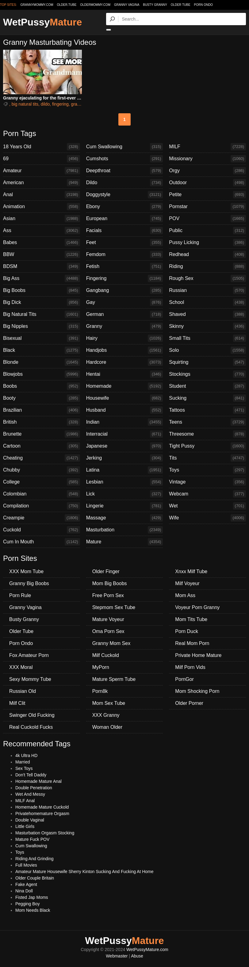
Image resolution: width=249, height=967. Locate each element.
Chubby (41, 470)
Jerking (124, 458)
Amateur (41, 170)
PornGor (184, 679)
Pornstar (207, 206)
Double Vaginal (29, 819)
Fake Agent (26, 884)
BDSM (41, 266)
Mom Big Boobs (109, 583)
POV (207, 218)
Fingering (124, 278)
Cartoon (41, 446)
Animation (41, 206)
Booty (41, 398)
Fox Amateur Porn (29, 655)
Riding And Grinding (34, 858)
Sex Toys (24, 768)
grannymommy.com (37, 4)
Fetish (124, 266)
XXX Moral (21, 667)
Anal (41, 194)
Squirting (207, 362)
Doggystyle (124, 194)
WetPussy (42, 22)
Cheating (41, 458)
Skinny (207, 326)
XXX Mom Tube (26, 571)
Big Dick (41, 302)
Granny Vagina (126, 4)
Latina (124, 470)
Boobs (41, 386)
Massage (124, 518)
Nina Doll (24, 890)
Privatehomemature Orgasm (42, 813)
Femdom (124, 254)
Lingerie (124, 506)
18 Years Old (41, 146)
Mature (124, 542)
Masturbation (124, 530)
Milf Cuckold (105, 655)
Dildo (124, 182)
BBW (41, 254)
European (124, 218)
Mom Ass (185, 595)
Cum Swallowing (124, 146)
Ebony (124, 206)
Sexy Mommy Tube (30, 679)
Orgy (207, 170)
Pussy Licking (207, 242)
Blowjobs (41, 374)
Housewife (124, 398)
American (41, 182)
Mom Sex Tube (108, 703)
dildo (45, 104)
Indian (124, 422)
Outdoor (207, 182)
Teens (207, 422)
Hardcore (124, 362)
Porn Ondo (203, 4)
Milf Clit (17, 703)
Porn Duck (186, 631)
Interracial (124, 434)
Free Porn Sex (108, 595)
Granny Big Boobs (29, 583)
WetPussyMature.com (147, 949)
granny (77, 104)
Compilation (41, 506)
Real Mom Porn (192, 643)
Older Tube (180, 4)
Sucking (207, 398)
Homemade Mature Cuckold (42, 807)
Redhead (207, 254)
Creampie (41, 518)
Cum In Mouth (41, 542)
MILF (207, 146)
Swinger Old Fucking (32, 715)
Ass (41, 230)
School (207, 302)
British (41, 422)
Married (22, 761)
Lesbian (124, 482)
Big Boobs (41, 290)
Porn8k (100, 691)
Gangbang (124, 290)
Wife (207, 518)
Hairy (124, 338)
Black (41, 350)
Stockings (207, 374)
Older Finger (106, 571)
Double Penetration (33, 787)
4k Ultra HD (26, 755)
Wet (207, 506)
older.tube (66, 4)
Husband (124, 410)
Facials (124, 230)
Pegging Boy (27, 903)
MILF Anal (25, 800)
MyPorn (100, 667)
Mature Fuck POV (32, 839)
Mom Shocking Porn (197, 691)
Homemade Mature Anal (38, 781)
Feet (124, 242)
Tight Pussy (207, 446)
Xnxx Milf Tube (191, 571)
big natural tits (25, 104)
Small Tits (207, 338)
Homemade (124, 386)
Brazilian (41, 410)
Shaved (207, 314)
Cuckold (41, 530)
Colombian (41, 494)
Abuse (137, 955)
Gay (124, 302)
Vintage (207, 482)
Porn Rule (20, 595)
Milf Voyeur (187, 583)
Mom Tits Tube (191, 619)
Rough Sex (207, 278)
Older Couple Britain (34, 878)
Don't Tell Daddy (30, 774)
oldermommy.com (95, 4)
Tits (207, 458)
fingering (60, 104)
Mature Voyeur (108, 619)
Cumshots (124, 158)
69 (41, 158)
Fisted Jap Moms (31, 897)
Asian (41, 218)
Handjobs (124, 350)
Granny (124, 326)
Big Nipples (41, 326)
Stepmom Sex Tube (114, 607)
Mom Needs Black (32, 910)
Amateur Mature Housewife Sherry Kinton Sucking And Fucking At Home (84, 871)
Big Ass (41, 278)
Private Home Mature (198, 655)
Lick (124, 494)
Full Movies (26, 865)
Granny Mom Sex (111, 643)
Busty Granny (155, 4)
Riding (207, 266)
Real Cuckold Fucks (31, 727)
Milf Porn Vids (190, 667)
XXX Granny (106, 715)
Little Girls (24, 826)
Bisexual (41, 338)
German (124, 314)
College (41, 482)
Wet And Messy (30, 794)
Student (207, 386)
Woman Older (107, 727)
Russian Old (22, 691)
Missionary (207, 158)
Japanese (124, 446)
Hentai (124, 374)
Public (207, 230)
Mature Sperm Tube (114, 679)
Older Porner (189, 703)
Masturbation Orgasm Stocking (44, 832)
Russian (207, 290)
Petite (207, 194)
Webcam (207, 494)
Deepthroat (124, 170)
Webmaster (117, 955)
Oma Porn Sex (108, 631)
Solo (207, 350)
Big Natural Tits (41, 314)
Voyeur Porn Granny (197, 607)
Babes (41, 242)
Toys (207, 470)
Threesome (207, 434)
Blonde (41, 362)
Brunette (41, 434)
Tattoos (207, 410)
